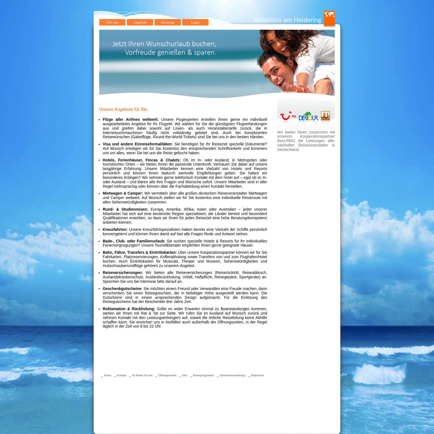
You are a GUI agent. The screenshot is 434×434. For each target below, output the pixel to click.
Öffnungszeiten (167, 375)
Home (107, 375)
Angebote (140, 22)
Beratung (167, 22)
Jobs (184, 375)
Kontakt (121, 375)
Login (195, 22)
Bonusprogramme (203, 375)
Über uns (112, 22)
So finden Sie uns (142, 375)
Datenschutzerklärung (232, 375)
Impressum (257, 375)
